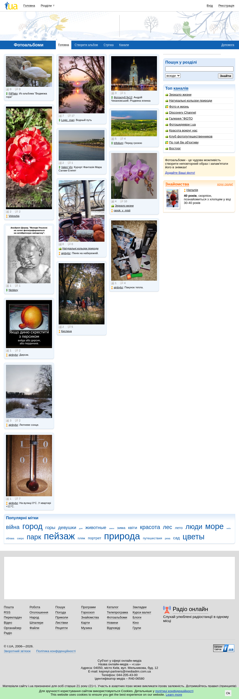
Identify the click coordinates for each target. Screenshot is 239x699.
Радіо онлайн (190, 609)
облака (10, 538)
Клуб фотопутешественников (189, 136)
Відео (8, 622)
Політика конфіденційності (56, 651)
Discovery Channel (180, 112)
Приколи (61, 617)
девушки (67, 527)
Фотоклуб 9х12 (121, 97)
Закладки (139, 607)
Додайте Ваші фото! (180, 173)
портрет (94, 538)
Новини (112, 622)
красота (150, 527)
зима (121, 528)
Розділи (46, 5)
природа (122, 536)
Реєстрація (226, 5)
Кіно (136, 622)
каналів (180, 88)
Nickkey (12, 290)
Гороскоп (87, 612)
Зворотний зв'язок (17, 651)
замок (111, 528)
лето (179, 528)
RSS (7, 612)
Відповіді (113, 628)
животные (95, 527)
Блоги (137, 617)
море (214, 526)
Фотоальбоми (117, 617)
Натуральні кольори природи (188, 100)
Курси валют (142, 612)
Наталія (191, 190)
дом (81, 528)
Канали (124, 45)
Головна (29, 5)
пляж (81, 538)
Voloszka (12, 216)
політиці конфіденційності (174, 691)
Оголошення (39, 612)
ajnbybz (12, 354)
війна (13, 527)
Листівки (61, 622)
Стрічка (109, 45)
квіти (132, 527)
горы (50, 527)
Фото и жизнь (177, 106)
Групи (137, 628)
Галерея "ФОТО (179, 118)
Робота (35, 607)
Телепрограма (117, 612)
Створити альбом (86, 45)
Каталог (113, 607)
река (167, 538)
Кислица (65, 331)
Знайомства (177, 184)
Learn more (174, 694)
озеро (20, 538)
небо (229, 528)
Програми (88, 607)
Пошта (9, 607)
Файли (34, 628)
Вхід (210, 5)
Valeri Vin (66, 167)
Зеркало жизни (178, 94)
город (32, 526)
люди (194, 526)
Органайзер (12, 628)
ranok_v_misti (120, 210)
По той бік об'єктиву (182, 142)
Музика (86, 628)
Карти (85, 622)
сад (176, 538)
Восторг (173, 148)
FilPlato (12, 93)
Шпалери (36, 622)
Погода (60, 612)
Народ (34, 617)
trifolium (117, 143)
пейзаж (59, 536)
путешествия (152, 538)
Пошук (60, 607)
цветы (194, 536)
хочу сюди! (225, 184)
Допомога (227, 45)
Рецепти (61, 628)
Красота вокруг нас (181, 130)
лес (167, 527)
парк (34, 537)
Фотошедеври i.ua (180, 124)
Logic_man (66, 120)
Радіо (8, 633)
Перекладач (13, 617)
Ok (228, 693)
